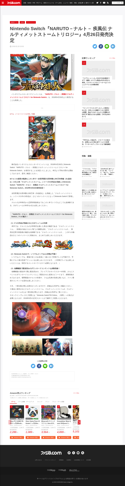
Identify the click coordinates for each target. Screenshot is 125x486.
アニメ (47, 401)
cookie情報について (79, 460)
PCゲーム (39, 3)
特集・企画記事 (78, 3)
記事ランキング (88, 58)
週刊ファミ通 (90, 3)
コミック (39, 401)
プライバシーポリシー (50, 460)
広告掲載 (88, 460)
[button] (79, 422)
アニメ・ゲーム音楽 (58, 401)
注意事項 (69, 460)
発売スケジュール (49, 3)
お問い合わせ (38, 460)
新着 (24, 3)
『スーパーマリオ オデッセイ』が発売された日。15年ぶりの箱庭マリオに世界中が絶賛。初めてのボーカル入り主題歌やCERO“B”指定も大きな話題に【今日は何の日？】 (96, 112)
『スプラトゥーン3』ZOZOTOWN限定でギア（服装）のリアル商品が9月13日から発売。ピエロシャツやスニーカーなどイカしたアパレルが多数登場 (96, 81)
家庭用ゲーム (14, 22)
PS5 (34, 3)
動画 (71, 3)
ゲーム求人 (58, 3)
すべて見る (76, 393)
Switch (29, 3)
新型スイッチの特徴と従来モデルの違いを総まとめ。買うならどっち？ (89, 192)
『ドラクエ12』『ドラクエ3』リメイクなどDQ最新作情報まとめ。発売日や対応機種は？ (89, 171)
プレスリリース (31, 22)
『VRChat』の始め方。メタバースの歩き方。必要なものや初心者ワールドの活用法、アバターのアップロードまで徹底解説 (96, 142)
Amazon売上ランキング (20, 393)
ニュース (66, 3)
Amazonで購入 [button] (16, 437)
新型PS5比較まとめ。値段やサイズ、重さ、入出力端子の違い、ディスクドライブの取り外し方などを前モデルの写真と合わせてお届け (89, 214)
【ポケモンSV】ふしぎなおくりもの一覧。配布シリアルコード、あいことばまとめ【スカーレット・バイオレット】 (107, 214)
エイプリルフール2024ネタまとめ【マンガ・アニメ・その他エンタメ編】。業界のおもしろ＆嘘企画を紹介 (107, 193)
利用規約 (61, 460)
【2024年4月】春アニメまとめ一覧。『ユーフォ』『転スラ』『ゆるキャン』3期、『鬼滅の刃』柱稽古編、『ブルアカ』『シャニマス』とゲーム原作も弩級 (107, 171)
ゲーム (13, 401)
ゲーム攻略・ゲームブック (26, 401)
